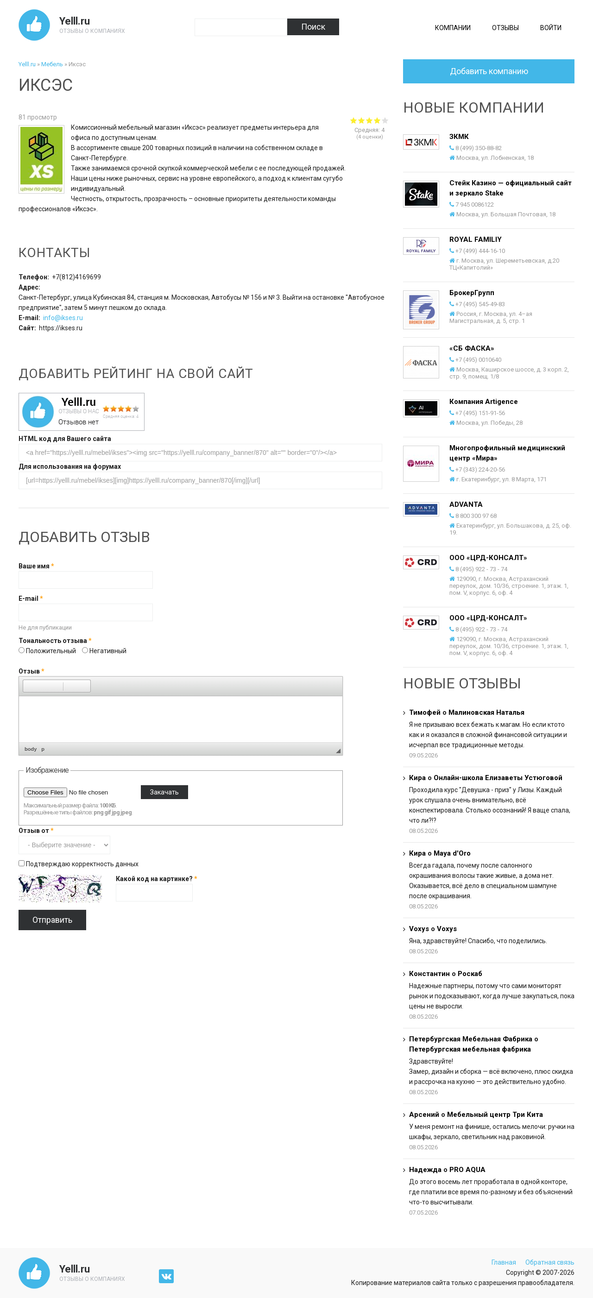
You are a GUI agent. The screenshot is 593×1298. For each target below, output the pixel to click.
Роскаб (470, 974)
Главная (504, 1262)
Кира (417, 778)
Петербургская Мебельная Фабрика (471, 1039)
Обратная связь (549, 1262)
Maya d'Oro (452, 853)
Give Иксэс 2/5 (362, 120)
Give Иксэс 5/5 (385, 120)
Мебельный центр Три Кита (495, 1114)
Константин (429, 974)
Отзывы (505, 28)
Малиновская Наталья (486, 712)
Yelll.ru (74, 21)
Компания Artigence (483, 401)
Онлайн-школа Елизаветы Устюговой (498, 778)
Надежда (425, 1170)
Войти (550, 28)
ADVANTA (466, 504)
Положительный (51, 651)
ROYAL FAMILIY (475, 239)
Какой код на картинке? (156, 878)
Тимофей (425, 712)
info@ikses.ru (63, 317)
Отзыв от (36, 830)
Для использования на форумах (70, 466)
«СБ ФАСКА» (471, 348)
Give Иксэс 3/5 (369, 120)
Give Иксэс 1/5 (354, 120)
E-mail (31, 598)
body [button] (31, 749)
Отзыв (31, 671)
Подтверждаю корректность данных (82, 864)
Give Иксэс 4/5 (377, 120)
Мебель (52, 64)
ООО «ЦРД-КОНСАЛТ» (488, 558)
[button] (29, 686)
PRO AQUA (467, 1170)
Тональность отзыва (55, 640)
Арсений (424, 1114)
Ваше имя (36, 566)
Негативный (107, 651)
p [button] (42, 749)
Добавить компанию (489, 71)
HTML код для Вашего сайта (65, 438)
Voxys (419, 929)
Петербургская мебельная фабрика (470, 1049)
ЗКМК (459, 136)
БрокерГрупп (471, 293)
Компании (453, 28)
